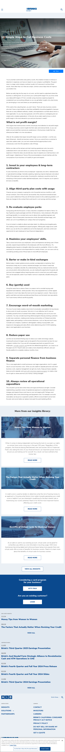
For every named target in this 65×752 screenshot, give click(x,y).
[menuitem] (62, 10)
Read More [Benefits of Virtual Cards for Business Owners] (34, 558)
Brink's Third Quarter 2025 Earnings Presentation (26, 648)
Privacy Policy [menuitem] (40, 723)
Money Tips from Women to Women (19, 619)
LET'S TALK (32, 588)
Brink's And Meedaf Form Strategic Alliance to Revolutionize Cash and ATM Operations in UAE (31, 657)
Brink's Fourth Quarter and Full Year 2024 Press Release (29, 666)
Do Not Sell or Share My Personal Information (45, 728)
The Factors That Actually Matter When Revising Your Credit (31, 627)
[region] (32, 745)
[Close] (62, 740)
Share (56, 71)
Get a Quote (39, 733)
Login (32, 602)
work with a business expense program (35, 371)
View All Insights (32, 569)
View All (31, 633)
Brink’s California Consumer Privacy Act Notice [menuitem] (47, 719)
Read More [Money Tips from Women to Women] (34, 460)
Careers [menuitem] (37, 714)
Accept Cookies (45, 748)
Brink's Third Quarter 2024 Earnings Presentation (26, 682)
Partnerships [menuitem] (8, 714)
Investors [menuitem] (38, 711)
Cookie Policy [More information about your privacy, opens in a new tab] (13, 745)
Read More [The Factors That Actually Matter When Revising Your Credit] (34, 509)
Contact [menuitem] (37, 707)
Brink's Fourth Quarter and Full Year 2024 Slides (25, 674)
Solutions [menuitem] (6, 710)
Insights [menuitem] (5, 707)
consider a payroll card (20, 345)
